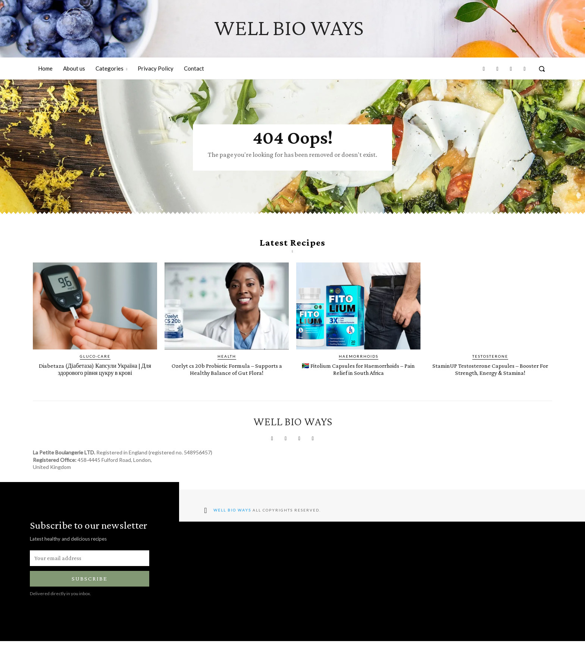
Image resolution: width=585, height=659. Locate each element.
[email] (89, 576)
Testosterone (490, 367)
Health (227, 367)
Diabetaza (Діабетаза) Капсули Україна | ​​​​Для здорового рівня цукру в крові (95, 379)
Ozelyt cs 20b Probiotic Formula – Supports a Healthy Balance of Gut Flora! (227, 383)
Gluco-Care (95, 367)
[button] (541, 68)
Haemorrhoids (358, 367)
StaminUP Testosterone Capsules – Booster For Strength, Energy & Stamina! (490, 383)
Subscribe (89, 597)
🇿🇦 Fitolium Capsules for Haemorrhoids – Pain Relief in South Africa (359, 383)
